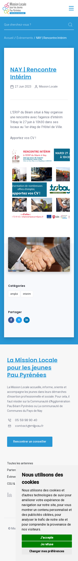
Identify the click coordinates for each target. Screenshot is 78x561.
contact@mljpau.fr (29, 426)
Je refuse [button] (46, 544)
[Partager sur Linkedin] (27, 320)
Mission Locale (46, 86)
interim (27, 294)
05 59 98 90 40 (26, 420)
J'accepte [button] (46, 537)
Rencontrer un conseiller (29, 441)
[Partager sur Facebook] (11, 320)
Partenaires (14, 470)
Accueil (8, 37)
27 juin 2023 (20, 86)
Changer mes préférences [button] (46, 551)
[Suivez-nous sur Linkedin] (9, 494)
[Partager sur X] (19, 320)
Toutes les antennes (20, 463)
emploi (14, 294)
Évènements (25, 37)
